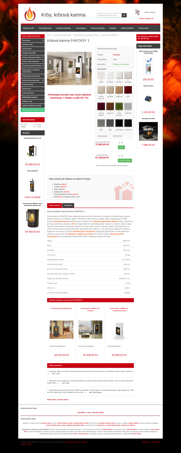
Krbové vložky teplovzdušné (31, 57)
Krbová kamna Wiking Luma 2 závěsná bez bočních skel (32, 204)
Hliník (86, 423)
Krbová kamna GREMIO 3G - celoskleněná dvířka (119, 309)
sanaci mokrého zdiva (53, 425)
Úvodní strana (144, 28)
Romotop (116, 55)
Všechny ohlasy (62, 399)
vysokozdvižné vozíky (113, 425)
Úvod (49, 35)
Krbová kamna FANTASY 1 (109, 35)
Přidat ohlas (51, 399)
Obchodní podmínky (63, 28)
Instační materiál (27, 84)
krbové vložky (136, 433)
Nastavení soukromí (72, 442)
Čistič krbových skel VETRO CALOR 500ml (148, 52)
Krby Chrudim (131, 429)
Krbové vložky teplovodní (30, 61)
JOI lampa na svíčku (148, 118)
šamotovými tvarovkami (84, 231)
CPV (73, 224)
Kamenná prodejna (98, 28)
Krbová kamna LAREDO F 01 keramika (90, 309)
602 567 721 (82, 98)
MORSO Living (27, 101)
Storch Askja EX (32, 171)
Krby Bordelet (27, 48)
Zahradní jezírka (78, 423)
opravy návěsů (47, 423)
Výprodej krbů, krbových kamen (32, 110)
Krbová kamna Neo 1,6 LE (32, 138)
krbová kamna (83, 433)
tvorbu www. (101, 425)
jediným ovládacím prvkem (80, 234)
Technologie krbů (45, 28)
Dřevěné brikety (98, 412)
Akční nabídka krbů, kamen (31, 36)
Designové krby (27, 44)
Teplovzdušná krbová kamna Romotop (86, 35)
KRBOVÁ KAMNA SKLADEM (31, 105)
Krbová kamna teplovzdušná (31, 65)
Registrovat (149, 18)
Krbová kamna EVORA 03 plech (61, 308)
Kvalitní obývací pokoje (65, 423)
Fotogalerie (68, 205)
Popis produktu (54, 205)
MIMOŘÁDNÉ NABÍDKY (30, 97)
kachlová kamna (61, 221)
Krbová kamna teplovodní (30, 80)
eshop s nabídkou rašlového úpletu (73, 425)
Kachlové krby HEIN (29, 53)
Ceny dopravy (81, 28)
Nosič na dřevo (148, 86)
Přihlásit (142, 18)
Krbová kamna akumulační (31, 76)
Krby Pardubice (107, 429)
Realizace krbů (28, 28)
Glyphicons (146, 442)
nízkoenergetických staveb (105, 221)
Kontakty (113, 28)
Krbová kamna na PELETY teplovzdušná (31, 71)
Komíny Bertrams (28, 93)
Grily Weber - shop (84, 412)
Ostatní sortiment (127, 28)
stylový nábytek (133, 423)
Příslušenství (26, 88)
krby (75, 433)
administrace (156, 442)
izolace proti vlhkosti (128, 425)
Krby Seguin (26, 40)
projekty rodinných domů (107, 423)
